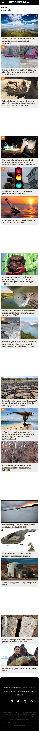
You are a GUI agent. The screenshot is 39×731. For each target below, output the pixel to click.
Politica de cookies (29, 688)
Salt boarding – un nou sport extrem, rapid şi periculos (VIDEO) (19, 526)
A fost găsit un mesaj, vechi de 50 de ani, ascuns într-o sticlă (18, 221)
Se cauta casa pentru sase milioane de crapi (19, 669)
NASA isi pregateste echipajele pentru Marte (19, 583)
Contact (33, 691)
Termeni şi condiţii (9, 691)
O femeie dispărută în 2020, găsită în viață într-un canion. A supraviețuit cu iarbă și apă (18, 72)
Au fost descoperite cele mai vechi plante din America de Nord (17, 640)
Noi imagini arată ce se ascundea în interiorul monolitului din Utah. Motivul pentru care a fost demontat (18, 162)
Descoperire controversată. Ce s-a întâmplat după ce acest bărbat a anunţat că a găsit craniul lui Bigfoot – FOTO (18, 280)
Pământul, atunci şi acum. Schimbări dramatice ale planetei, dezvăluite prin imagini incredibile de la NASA (19, 344)
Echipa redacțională (23, 691)
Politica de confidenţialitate (12, 688)
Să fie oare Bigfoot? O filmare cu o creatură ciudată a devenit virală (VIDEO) (17, 467)
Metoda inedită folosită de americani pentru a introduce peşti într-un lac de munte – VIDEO (19, 313)
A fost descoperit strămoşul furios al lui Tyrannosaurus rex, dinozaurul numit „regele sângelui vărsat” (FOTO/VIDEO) (18, 435)
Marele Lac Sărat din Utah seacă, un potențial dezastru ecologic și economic (18, 40)
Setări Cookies (19, 695)
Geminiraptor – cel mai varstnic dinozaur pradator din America (16, 554)
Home (3, 10)
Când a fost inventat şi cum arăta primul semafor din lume (17, 192)
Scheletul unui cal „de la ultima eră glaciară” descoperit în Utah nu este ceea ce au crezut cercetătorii (18, 103)
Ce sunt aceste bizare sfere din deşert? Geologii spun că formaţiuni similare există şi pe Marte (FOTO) (19, 403)
